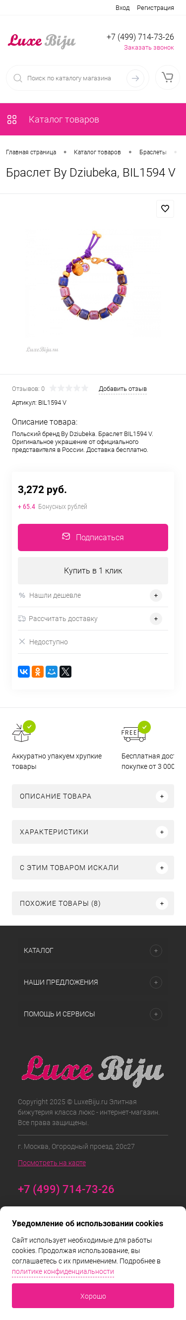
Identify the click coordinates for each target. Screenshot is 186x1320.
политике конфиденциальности (63, 1271)
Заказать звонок (149, 47)
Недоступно (43, 641)
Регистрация (155, 7)
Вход (122, 7)
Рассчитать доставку (58, 619)
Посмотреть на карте (52, 1163)
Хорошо (93, 1296)
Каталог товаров (52, 119)
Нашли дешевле (49, 595)
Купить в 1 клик (93, 570)
